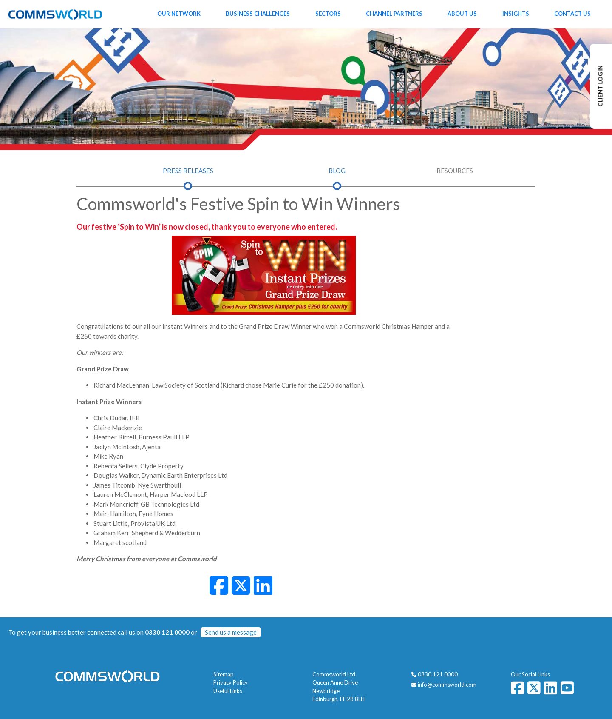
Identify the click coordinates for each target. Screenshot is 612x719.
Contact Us (572, 13)
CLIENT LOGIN (600, 86)
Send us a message (231, 632)
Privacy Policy (230, 682)
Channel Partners (394, 13)
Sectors (328, 13)
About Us (462, 13)
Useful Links (227, 691)
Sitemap (223, 674)
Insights (515, 13)
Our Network (179, 13)
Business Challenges (258, 13)
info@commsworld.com (447, 684)
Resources (454, 170)
